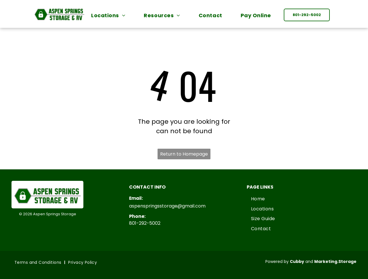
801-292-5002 (144, 223)
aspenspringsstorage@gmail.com (167, 206)
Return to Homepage (184, 154)
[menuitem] (111, 15)
